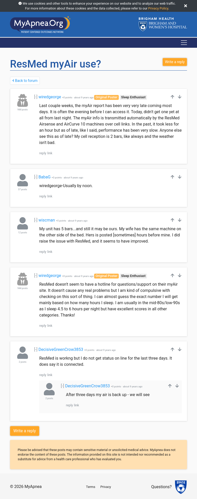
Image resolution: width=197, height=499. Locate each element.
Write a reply (24, 430)
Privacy (105, 487)
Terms (90, 487)
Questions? (161, 487)
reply (42, 153)
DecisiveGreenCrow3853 (60, 349)
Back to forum (24, 81)
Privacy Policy (158, 8)
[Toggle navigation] (184, 42)
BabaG (44, 177)
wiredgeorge (49, 96)
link (49, 153)
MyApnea (33, 486)
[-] (35, 96)
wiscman (46, 220)
